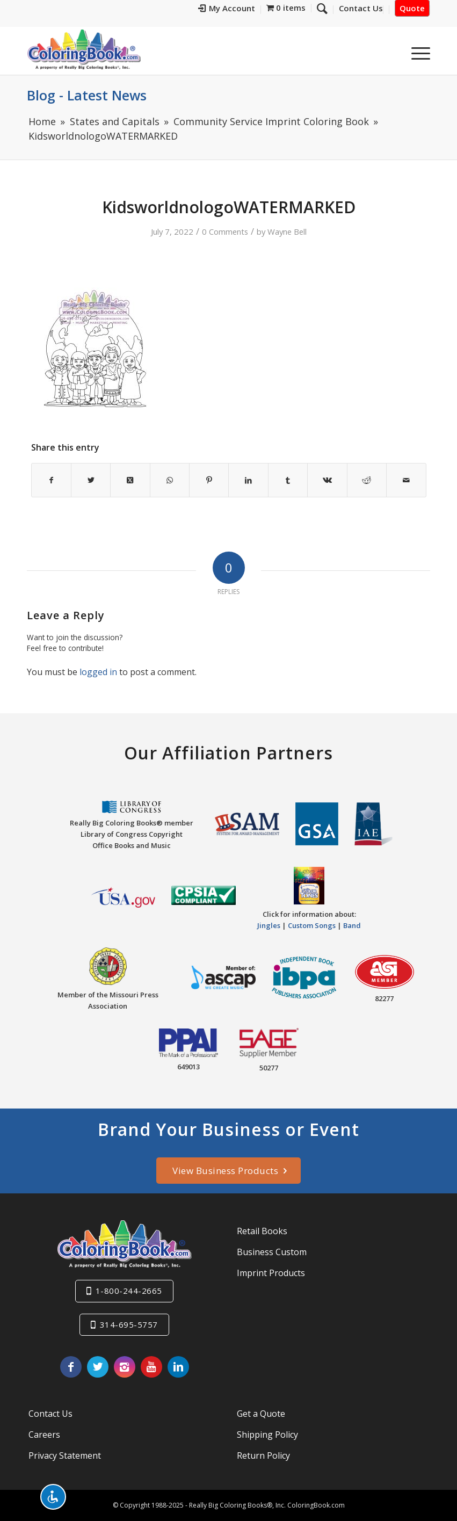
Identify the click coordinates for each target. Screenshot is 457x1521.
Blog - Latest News (87, 95)
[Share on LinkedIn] (248, 480)
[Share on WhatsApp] (169, 480)
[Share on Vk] (327, 480)
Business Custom (272, 1252)
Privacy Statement (64, 1455)
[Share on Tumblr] (288, 480)
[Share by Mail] (406, 480)
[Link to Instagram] (124, 1367)
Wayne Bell (287, 231)
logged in (98, 672)
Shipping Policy (267, 1434)
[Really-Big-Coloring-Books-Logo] (84, 49)
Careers (44, 1434)
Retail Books (262, 1231)
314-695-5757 (129, 1324)
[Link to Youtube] (151, 1367)
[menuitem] (227, 9)
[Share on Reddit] (366, 480)
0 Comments (225, 231)
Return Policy (263, 1455)
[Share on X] (90, 480)
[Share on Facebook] (51, 480)
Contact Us (50, 1413)
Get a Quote (261, 1413)
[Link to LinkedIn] (178, 1367)
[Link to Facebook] (71, 1367)
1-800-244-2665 (129, 1290)
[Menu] (415, 53)
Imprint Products (271, 1273)
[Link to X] (97, 1367)
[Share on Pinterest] (209, 480)
